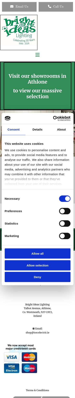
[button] (19, 7)
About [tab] (61, 129)
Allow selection (37, 265)
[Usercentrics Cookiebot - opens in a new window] (53, 118)
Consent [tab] (13, 129)
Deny (37, 277)
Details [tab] (38, 129)
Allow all (37, 253)
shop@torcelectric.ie (37, 332)
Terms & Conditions (37, 390)
